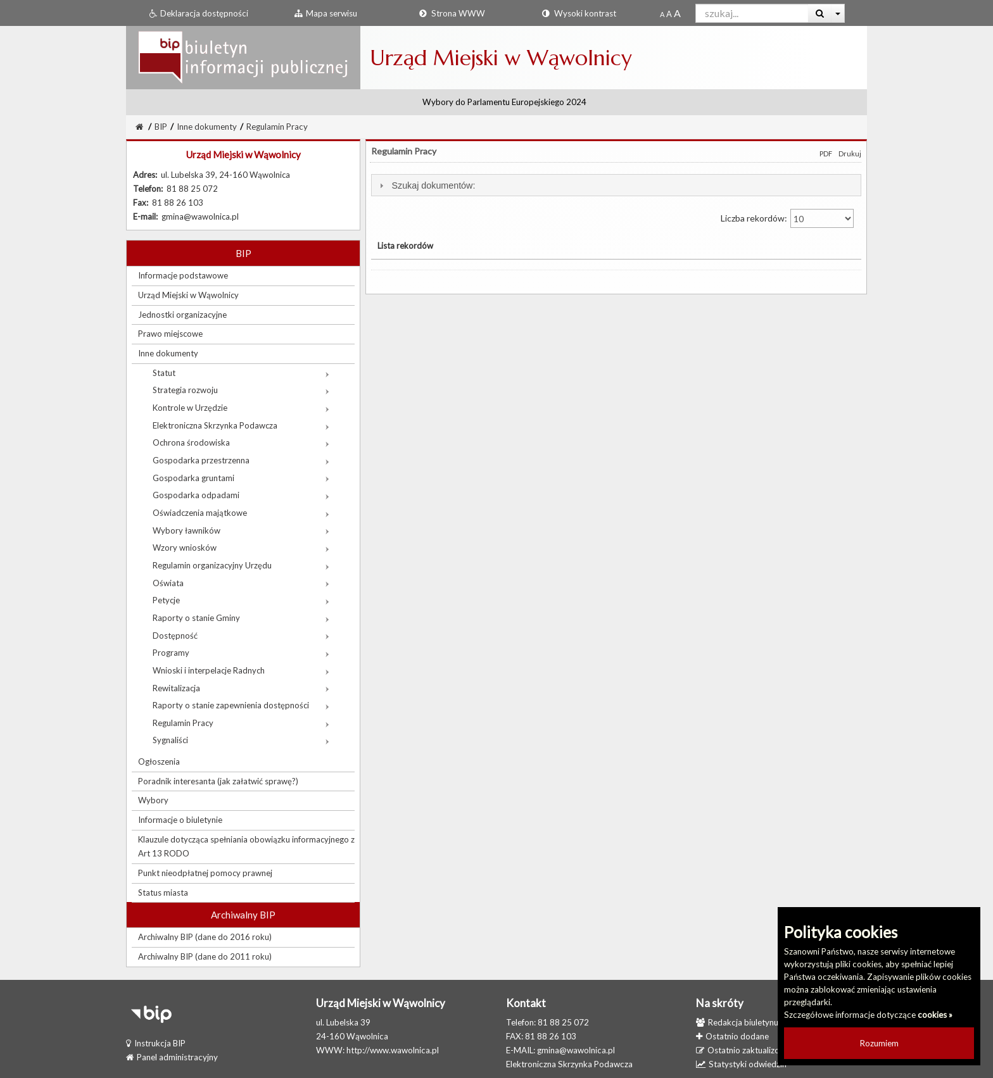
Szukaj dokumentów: (433, 185)
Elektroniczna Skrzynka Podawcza (569, 1064)
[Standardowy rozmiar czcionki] (662, 14)
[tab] (616, 185)
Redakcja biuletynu (737, 1022)
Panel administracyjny (172, 1057)
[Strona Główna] (139, 127)
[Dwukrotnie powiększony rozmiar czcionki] (677, 14)
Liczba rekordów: (787, 218)
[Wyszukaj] (820, 13)
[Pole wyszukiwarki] (752, 13)
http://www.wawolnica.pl (392, 1050)
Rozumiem (879, 1043)
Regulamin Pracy (277, 127)
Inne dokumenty (207, 127)
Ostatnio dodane (732, 1036)
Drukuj (849, 153)
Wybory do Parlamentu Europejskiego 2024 (504, 102)
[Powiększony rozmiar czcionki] (669, 14)
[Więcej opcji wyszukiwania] (838, 13)
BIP (161, 127)
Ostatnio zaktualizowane (747, 1050)
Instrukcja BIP (156, 1043)
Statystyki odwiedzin (741, 1064)
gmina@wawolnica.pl (576, 1050)
